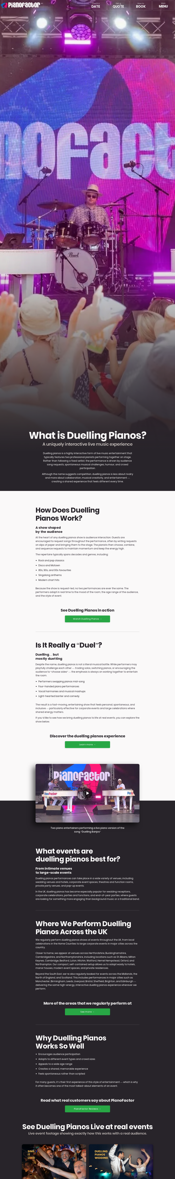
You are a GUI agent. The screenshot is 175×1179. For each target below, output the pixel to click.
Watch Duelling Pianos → (87, 619)
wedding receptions (118, 892)
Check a (95, 5)
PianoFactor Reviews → (87, 1109)
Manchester (43, 981)
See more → (87, 1012)
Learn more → (87, 744)
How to (140, 5)
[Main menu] (163, 5)
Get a (118, 5)
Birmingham (58, 981)
